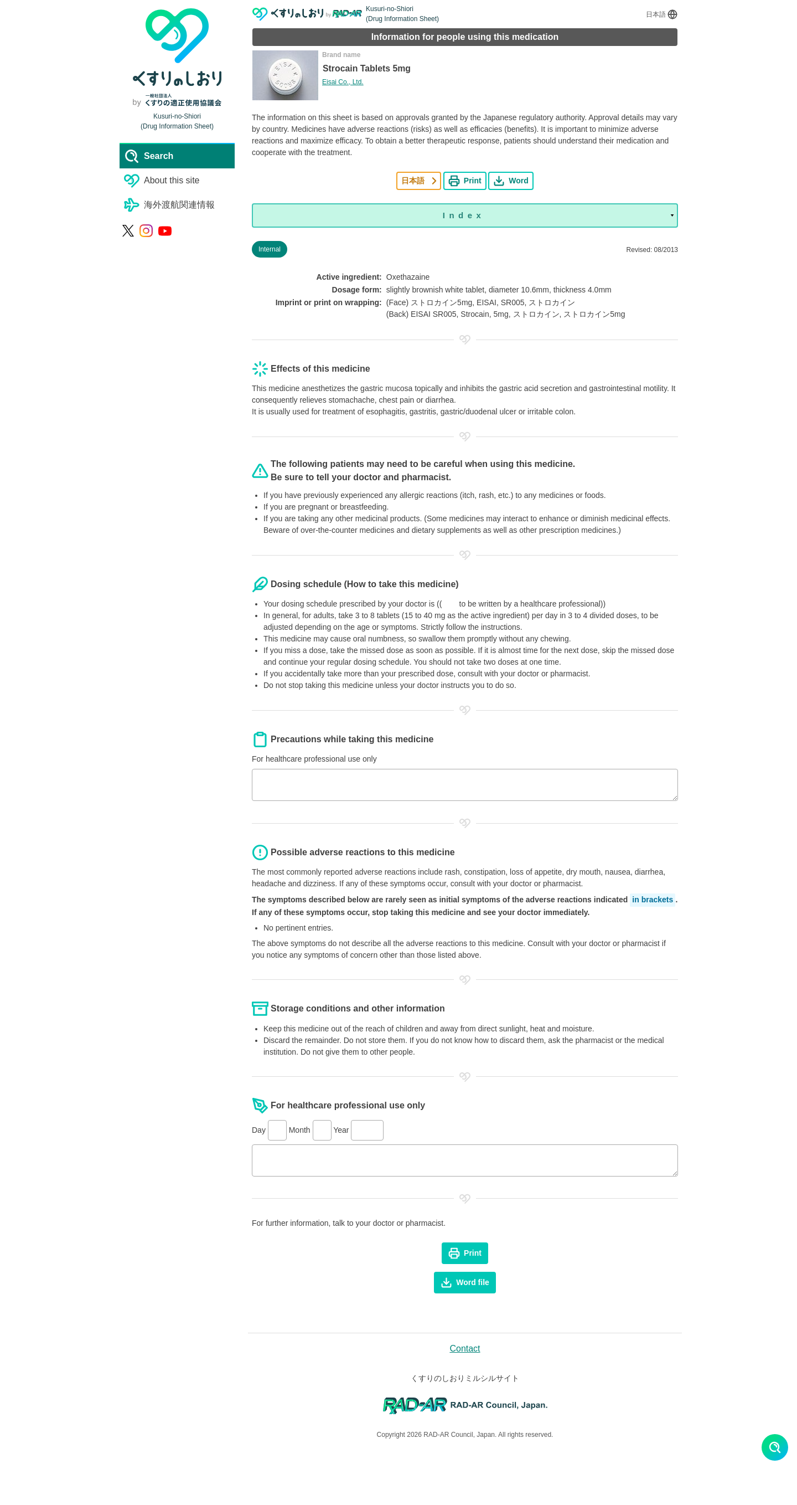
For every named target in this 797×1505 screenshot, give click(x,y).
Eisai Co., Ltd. (343, 82)
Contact (464, 1348)
